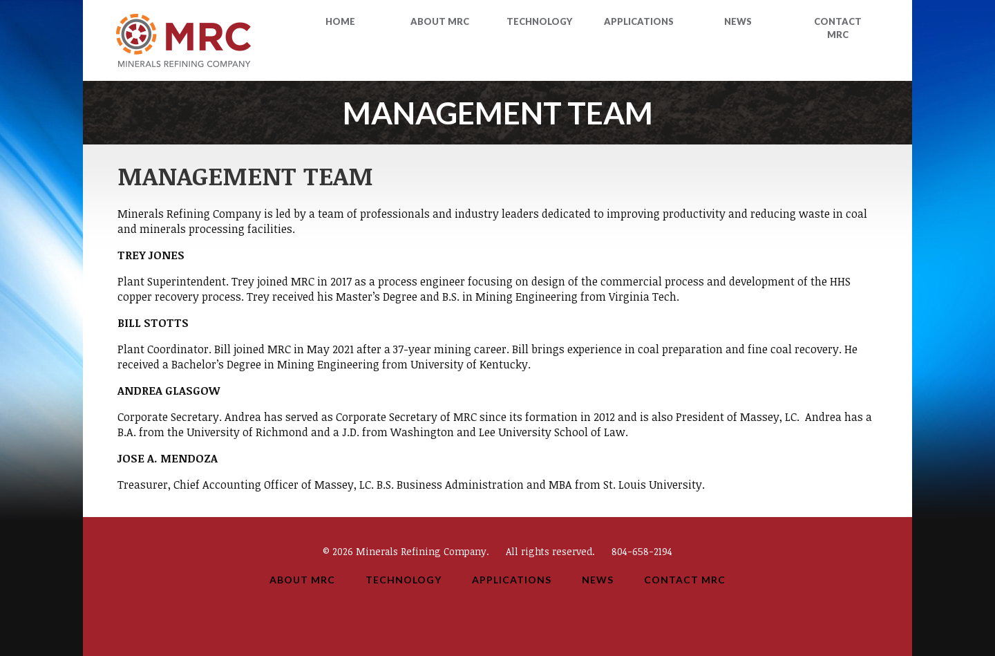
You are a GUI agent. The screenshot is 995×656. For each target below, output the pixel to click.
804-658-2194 (642, 551)
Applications (639, 21)
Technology (539, 21)
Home (340, 21)
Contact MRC (685, 579)
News (738, 21)
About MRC (439, 21)
